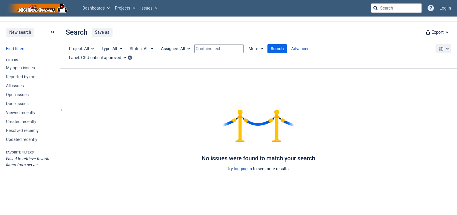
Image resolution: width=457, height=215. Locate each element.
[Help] (431, 8)
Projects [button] (122, 8)
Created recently (21, 121)
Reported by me (20, 76)
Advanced (300, 48)
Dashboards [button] (93, 8)
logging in (243, 168)
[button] (436, 32)
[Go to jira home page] (38, 8)
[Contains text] (219, 48)
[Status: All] (141, 48)
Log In (445, 8)
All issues (15, 85)
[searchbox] (396, 8)
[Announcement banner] (228, 19)
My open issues (20, 67)
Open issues (17, 94)
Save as (102, 32)
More (253, 48)
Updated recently (21, 139)
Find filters (15, 48)
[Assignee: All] (175, 48)
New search (20, 32)
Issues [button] (146, 8)
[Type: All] (111, 48)
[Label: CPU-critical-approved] (99, 57)
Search (277, 48)
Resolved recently (22, 130)
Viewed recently (20, 112)
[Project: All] (81, 48)
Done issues (17, 103)
